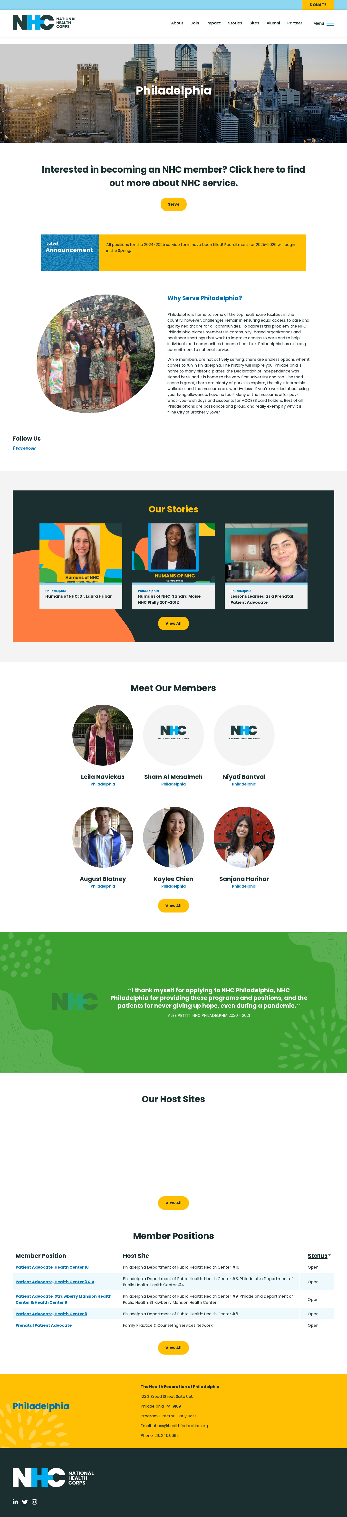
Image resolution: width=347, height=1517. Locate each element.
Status (319, 1256)
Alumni (273, 23)
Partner (294, 23)
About (177, 23)
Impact (213, 23)
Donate (318, 5)
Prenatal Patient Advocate (44, 1325)
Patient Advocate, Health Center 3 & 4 (55, 1282)
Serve (173, 204)
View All (173, 623)
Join (195, 23)
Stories (235, 23)
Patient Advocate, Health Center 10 (52, 1267)
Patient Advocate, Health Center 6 (51, 1314)
